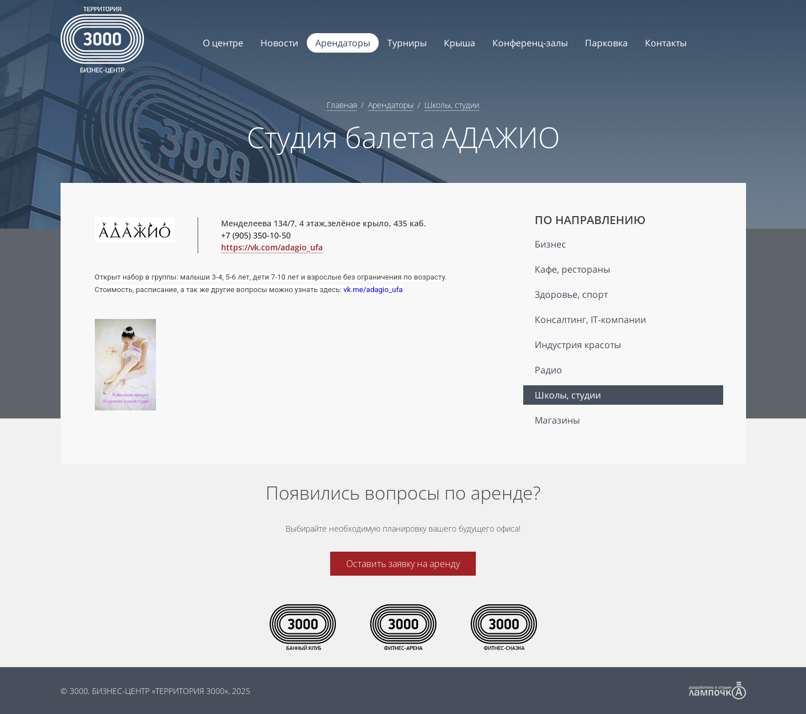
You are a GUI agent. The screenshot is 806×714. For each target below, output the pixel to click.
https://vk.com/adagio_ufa (272, 247)
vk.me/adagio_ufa (373, 289)
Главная (342, 104)
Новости (279, 43)
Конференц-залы (530, 43)
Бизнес (550, 244)
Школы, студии (451, 104)
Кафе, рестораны (572, 269)
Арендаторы (342, 43)
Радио (548, 370)
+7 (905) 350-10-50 (256, 235)
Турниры (407, 43)
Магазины (557, 420)
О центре (223, 43)
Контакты (666, 43)
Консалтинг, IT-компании (590, 319)
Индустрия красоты (578, 344)
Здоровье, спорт (571, 294)
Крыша (459, 43)
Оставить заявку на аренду (403, 563)
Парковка (606, 43)
